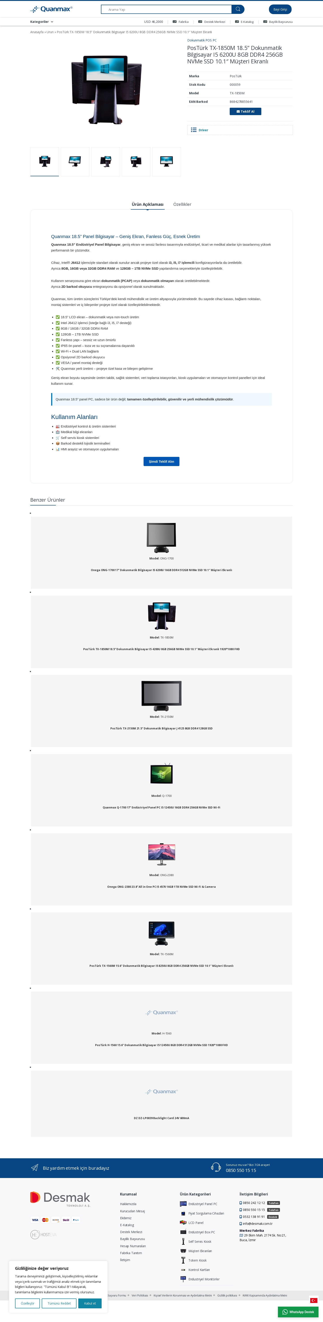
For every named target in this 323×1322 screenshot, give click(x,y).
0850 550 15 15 (241, 1170)
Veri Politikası (140, 1295)
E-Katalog (244, 22)
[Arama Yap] (166, 9)
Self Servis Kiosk (196, 1241)
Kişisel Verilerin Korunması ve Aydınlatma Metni (183, 1295)
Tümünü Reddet (59, 1303)
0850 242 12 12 (261, 1203)
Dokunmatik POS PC (202, 40)
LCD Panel (191, 1222)
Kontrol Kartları (195, 1269)
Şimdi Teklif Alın (161, 461)
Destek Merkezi (211, 22)
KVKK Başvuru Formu (113, 1295)
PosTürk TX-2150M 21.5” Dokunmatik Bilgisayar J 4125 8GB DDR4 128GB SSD (161, 728)
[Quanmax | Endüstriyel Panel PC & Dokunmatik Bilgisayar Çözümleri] (47, 9)
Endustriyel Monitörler (200, 1279)
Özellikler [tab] (182, 204)
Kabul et (90, 1303)
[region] (58, 1287)
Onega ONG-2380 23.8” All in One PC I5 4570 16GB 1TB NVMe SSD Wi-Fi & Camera (161, 887)
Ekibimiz (125, 1218)
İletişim (125, 1260)
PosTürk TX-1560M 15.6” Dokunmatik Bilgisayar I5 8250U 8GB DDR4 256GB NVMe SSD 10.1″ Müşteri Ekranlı (161, 966)
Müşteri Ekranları (196, 1250)
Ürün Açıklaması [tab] (148, 204)
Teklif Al (245, 111)
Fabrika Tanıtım (131, 1253)
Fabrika (181, 22)
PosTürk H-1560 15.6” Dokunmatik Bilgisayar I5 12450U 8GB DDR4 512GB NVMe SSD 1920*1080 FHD (161, 1045)
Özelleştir (27, 1303)
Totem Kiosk (193, 1260)
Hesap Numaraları (133, 1246)
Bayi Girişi (280, 9)
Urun (50, 32)
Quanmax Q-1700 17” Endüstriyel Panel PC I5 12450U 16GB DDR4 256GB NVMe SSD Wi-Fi (161, 807)
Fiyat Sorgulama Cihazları (202, 1213)
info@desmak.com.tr (257, 1223)
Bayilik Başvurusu (278, 22)
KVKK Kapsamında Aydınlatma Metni (265, 1295)
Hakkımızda (128, 1204)
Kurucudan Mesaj (132, 1211)
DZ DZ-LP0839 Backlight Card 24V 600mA (161, 1118)
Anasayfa (37, 32)
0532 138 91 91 (261, 1217)
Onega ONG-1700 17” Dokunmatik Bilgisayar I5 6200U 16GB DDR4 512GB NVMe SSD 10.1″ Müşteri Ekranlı (161, 570)
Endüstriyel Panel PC (198, 1203)
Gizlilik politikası (227, 1295)
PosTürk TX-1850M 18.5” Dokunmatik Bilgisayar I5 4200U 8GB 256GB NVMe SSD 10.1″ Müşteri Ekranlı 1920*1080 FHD (161, 649)
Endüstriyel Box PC (197, 1232)
